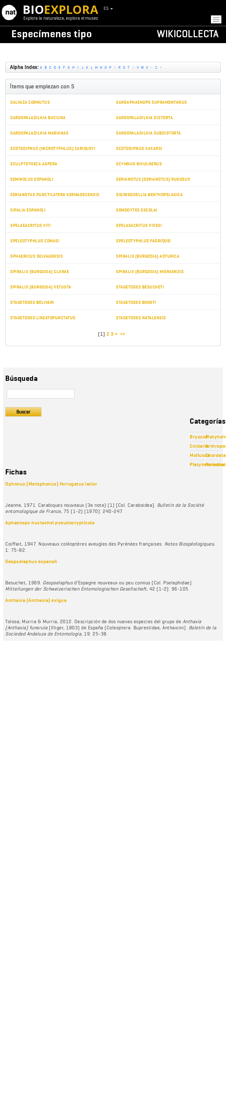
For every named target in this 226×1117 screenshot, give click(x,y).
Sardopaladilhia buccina (38, 117)
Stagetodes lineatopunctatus (43, 318)
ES (108, 8)
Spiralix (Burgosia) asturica (147, 256)
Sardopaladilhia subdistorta (148, 133)
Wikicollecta (187, 34)
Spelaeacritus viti (30, 225)
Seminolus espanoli (31, 179)
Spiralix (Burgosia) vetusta (40, 287)
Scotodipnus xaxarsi (139, 148)
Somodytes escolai (136, 210)
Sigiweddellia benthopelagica (149, 194)
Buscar (23, 412)
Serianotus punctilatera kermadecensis (55, 194)
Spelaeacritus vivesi (139, 225)
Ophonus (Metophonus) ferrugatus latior (51, 484)
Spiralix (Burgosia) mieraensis (150, 271)
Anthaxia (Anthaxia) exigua (35, 600)
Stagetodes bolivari (32, 302)
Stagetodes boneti (136, 302)
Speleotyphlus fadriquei (143, 241)
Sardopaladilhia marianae (39, 133)
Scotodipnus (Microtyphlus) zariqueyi (52, 148)
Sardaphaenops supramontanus (151, 102)
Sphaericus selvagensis (36, 256)
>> (123, 334)
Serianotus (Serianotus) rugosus (153, 179)
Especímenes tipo (51, 33)
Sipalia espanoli (28, 210)
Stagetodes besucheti (140, 287)
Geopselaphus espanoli (31, 561)
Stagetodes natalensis (141, 318)
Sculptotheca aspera (33, 164)
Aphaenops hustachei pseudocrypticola (49, 523)
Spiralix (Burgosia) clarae (39, 271)
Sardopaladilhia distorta (144, 117)
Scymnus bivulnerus (139, 164)
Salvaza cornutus (30, 102)
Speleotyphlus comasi (34, 241)
